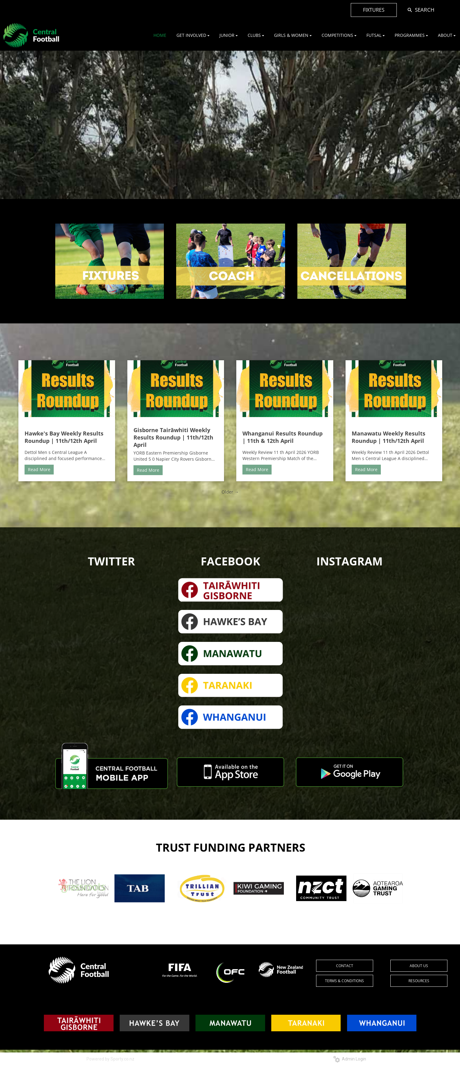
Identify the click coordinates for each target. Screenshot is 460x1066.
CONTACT (344, 965)
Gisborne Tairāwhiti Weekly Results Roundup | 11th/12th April (173, 437)
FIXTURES (374, 9)
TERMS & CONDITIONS (344, 980)
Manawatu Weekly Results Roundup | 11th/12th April (388, 437)
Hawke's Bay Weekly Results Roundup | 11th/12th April (64, 437)
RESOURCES (418, 980)
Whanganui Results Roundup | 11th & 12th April (282, 437)
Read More (39, 469)
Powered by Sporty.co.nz (110, 1058)
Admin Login (349, 1058)
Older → (230, 492)
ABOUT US (419, 965)
